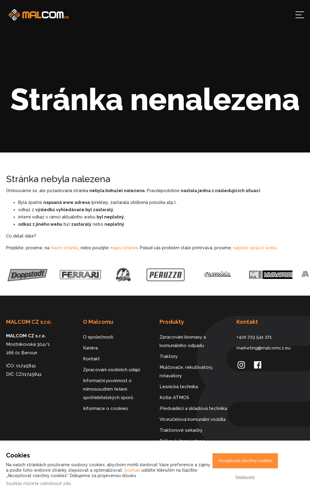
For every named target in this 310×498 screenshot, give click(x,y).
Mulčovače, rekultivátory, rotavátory (186, 371)
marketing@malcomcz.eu (263, 348)
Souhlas (132, 470)
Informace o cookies (105, 408)
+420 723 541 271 (254, 337)
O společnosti (98, 337)
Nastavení (245, 477)
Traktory (169, 356)
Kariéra (90, 348)
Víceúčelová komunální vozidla (193, 419)
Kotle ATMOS (174, 397)
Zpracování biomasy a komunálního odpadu (183, 341)
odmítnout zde (55, 483)
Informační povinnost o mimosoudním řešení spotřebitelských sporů (108, 389)
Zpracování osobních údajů (111, 369)
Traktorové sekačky (181, 430)
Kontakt (91, 359)
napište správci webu (255, 247)
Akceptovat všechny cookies (245, 460)
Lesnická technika (179, 386)
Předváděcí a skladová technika (193, 408)
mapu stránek (124, 247)
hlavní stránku (64, 247)
